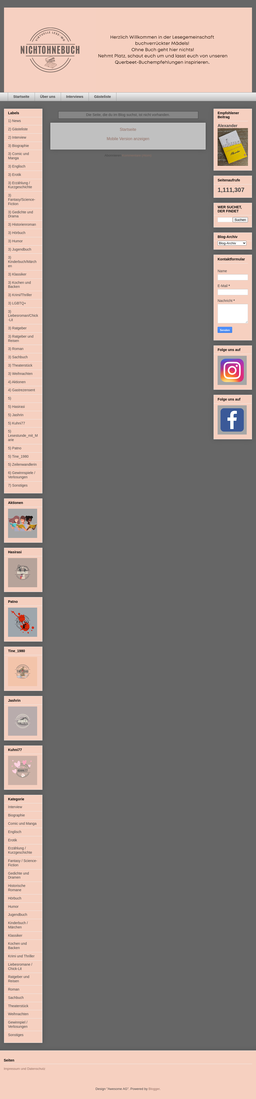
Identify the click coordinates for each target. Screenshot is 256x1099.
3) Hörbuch (16, 233)
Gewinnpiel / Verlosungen (18, 1024)
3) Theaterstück (20, 365)
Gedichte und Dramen (18, 875)
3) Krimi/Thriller (20, 295)
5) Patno (14, 448)
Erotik (12, 840)
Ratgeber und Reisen (18, 979)
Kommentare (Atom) (137, 155)
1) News (14, 121)
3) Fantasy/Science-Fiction (21, 199)
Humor (13, 907)
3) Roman (15, 349)
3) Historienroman (22, 224)
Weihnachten (18, 1014)
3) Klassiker (17, 274)
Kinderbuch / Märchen (18, 925)
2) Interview (17, 137)
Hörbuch (14, 898)
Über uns (47, 97)
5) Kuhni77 (16, 423)
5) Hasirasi (16, 407)
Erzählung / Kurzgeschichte (20, 850)
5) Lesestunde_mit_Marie (23, 435)
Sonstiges (15, 1035)
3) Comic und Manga (18, 156)
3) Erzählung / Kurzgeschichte (20, 185)
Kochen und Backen (17, 945)
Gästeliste (102, 97)
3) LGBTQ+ (17, 303)
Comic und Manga (22, 823)
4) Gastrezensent (21, 390)
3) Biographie (18, 146)
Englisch (14, 832)
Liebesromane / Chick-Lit (20, 966)
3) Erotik (14, 175)
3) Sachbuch (18, 357)
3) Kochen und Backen (19, 285)
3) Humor (15, 241)
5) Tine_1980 (18, 456)
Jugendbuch (17, 915)
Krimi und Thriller (21, 956)
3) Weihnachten (20, 374)
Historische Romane (16, 888)
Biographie (16, 815)
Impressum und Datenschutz (24, 1069)
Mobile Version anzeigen (128, 139)
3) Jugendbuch (19, 249)
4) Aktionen (17, 382)
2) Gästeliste (18, 129)
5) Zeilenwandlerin (22, 464)
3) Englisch (16, 166)
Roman (13, 989)
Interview (15, 807)
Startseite (21, 97)
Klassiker (15, 935)
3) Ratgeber (17, 328)
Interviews (74, 97)
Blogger (154, 1089)
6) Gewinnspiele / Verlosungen (21, 475)
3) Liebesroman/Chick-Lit (23, 315)
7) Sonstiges (18, 485)
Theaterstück (18, 1006)
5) (9, 398)
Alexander (227, 125)
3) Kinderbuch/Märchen (22, 261)
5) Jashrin (15, 415)
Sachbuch (16, 998)
